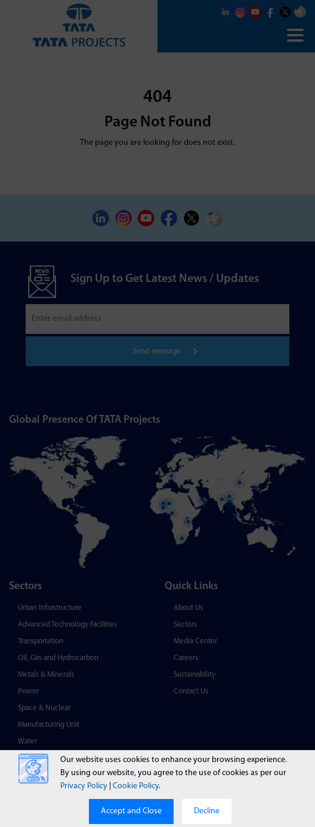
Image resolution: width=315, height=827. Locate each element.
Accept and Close (131, 811)
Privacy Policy (83, 786)
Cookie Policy (136, 786)
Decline (207, 811)
